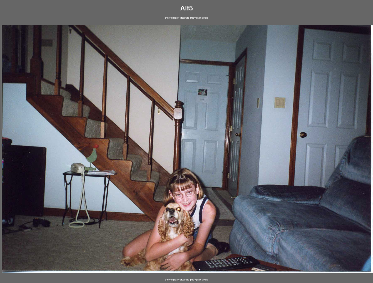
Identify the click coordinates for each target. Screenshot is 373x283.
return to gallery (188, 18)
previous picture (172, 18)
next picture (202, 18)
